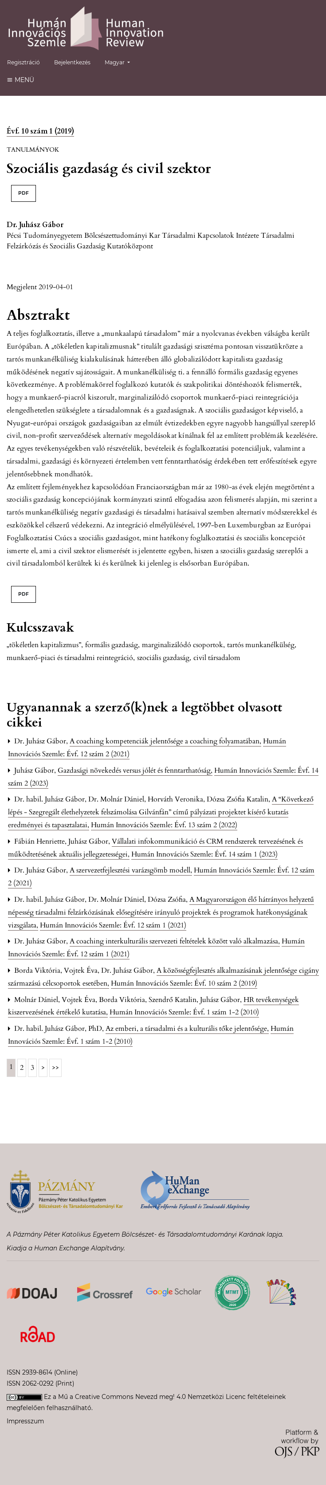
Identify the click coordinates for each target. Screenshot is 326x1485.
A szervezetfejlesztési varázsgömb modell (131, 870)
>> (55, 1067)
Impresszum (25, 1421)
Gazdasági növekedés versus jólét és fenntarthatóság (135, 770)
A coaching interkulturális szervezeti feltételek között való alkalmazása (175, 941)
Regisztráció (23, 62)
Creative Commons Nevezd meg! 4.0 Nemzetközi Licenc (160, 1396)
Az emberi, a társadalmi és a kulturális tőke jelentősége (187, 1028)
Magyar (120, 61)
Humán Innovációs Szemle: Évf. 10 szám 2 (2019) (184, 983)
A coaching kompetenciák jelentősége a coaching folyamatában (165, 741)
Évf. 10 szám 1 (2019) (40, 131)
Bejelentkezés (72, 62)
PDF (23, 193)
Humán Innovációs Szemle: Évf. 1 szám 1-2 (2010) (184, 1012)
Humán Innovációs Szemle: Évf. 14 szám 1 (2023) (204, 854)
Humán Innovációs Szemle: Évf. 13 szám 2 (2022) (164, 825)
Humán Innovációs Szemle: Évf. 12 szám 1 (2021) (113, 925)
